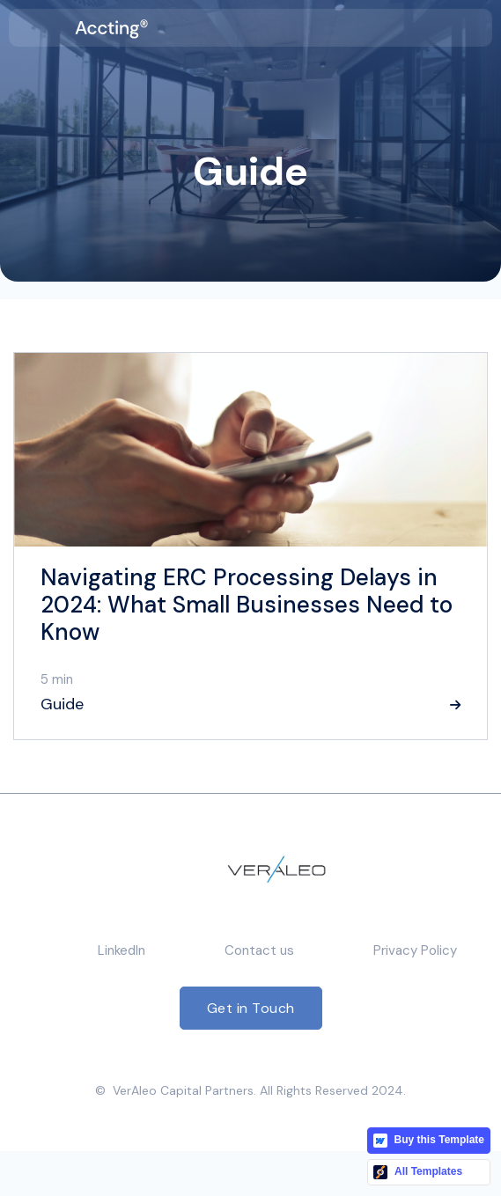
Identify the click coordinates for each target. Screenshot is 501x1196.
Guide (62, 704)
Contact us (259, 950)
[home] (111, 28)
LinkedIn (121, 950)
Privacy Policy (415, 950)
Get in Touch (251, 1008)
